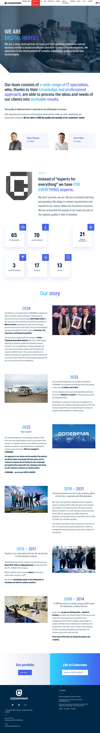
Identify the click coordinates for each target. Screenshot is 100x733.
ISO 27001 (66, 709)
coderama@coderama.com (12, 726)
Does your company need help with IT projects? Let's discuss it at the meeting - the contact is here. (73, 705)
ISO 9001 (73, 709)
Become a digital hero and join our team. (70, 696)
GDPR (60, 709)
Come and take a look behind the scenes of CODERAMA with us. (70, 700)
